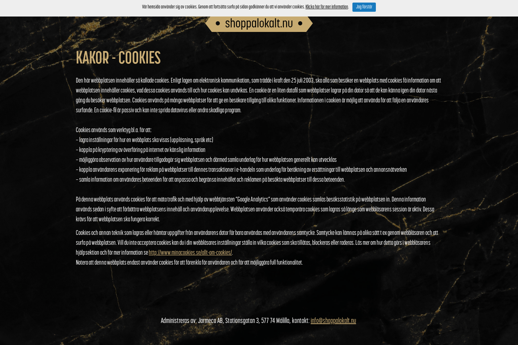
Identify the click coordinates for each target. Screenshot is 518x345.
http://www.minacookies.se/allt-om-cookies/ (190, 253)
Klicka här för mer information (327, 7)
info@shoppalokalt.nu (333, 321)
